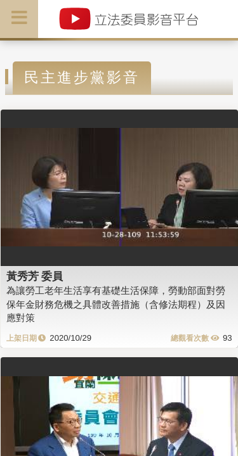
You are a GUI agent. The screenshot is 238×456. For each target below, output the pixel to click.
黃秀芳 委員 (34, 276)
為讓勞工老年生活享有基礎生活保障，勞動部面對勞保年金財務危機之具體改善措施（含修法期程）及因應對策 (115, 304)
